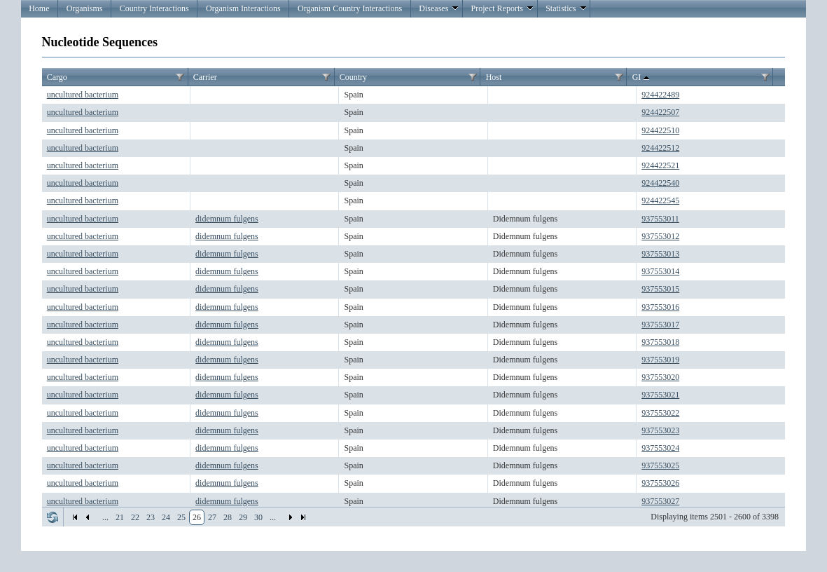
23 (150, 517)
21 (120, 517)
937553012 (660, 236)
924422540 (660, 183)
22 (135, 517)
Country (353, 77)
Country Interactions (154, 8)
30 (258, 517)
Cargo (57, 77)
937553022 (660, 413)
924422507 (660, 112)
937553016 (660, 307)
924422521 (660, 165)
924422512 (660, 148)
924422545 (660, 200)
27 (212, 517)
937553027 (660, 501)
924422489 (660, 95)
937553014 (660, 271)
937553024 (660, 448)
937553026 (660, 483)
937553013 (660, 254)
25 (181, 517)
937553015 (660, 289)
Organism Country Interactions (350, 8)
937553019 (660, 360)
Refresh (52, 517)
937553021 (660, 395)
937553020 (660, 377)
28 (227, 517)
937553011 (660, 219)
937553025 (660, 465)
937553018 (660, 342)
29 (243, 517)
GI (642, 77)
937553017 (660, 324)
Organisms (85, 8)
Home (39, 8)
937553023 (660, 430)
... (105, 517)
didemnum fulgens (226, 219)
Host (494, 77)
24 (166, 517)
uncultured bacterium (82, 95)
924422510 (660, 130)
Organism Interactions (243, 8)
